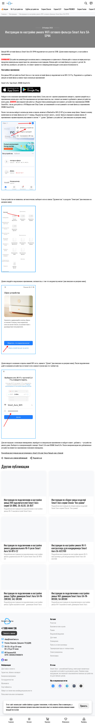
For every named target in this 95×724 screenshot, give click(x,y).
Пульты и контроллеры (58, 644)
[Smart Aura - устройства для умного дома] (9, 3)
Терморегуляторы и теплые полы (62, 648)
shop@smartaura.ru (11, 639)
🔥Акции (4, 9)
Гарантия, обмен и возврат (11, 672)
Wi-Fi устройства (17, 9)
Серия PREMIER (69, 9)
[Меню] (3, 3)
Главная (4, 14)
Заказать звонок (9, 633)
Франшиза (5, 683)
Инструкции (13, 14)
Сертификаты (6, 687)
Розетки (53, 623)
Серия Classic (46, 9)
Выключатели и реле (57, 626)
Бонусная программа (8, 676)
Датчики (53, 637)
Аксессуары (54, 655)
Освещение (54, 641)
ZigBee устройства (32, 9)
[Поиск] (86, 3)
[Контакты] (91, 3)
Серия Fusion (81, 9)
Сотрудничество (7, 679)
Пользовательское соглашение (12, 694)
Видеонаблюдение (57, 634)
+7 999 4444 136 (9, 628)
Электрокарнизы (56, 652)
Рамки (52, 630)
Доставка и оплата (8, 668)
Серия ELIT (57, 9)
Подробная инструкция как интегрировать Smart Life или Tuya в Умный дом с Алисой (32, 452)
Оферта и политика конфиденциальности (16, 690)
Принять (83, 705)
